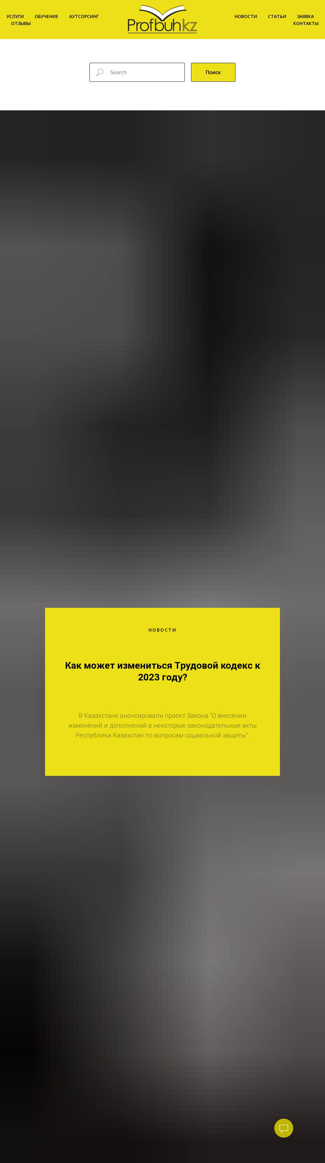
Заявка (305, 16)
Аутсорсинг (84, 16)
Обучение (46, 16)
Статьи (277, 16)
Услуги (15, 16)
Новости (246, 16)
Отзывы (21, 23)
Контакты (306, 23)
